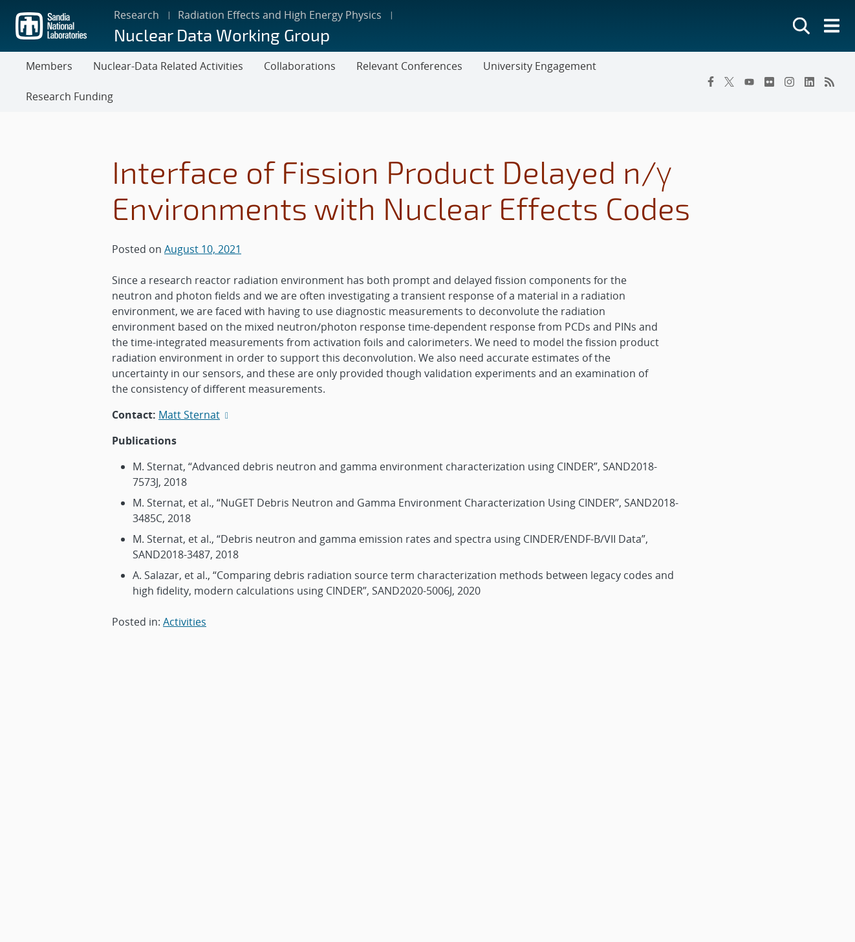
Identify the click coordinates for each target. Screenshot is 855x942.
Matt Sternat (189, 415)
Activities (184, 622)
